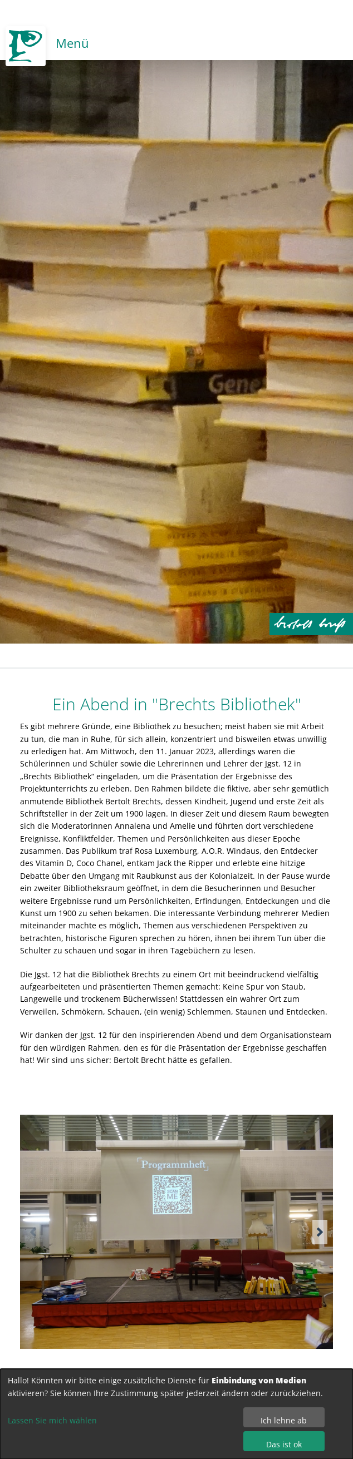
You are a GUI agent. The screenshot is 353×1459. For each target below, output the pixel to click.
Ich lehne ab (284, 1420)
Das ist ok (284, 1444)
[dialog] (176, 1414)
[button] (319, 1232)
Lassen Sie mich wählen (52, 1420)
